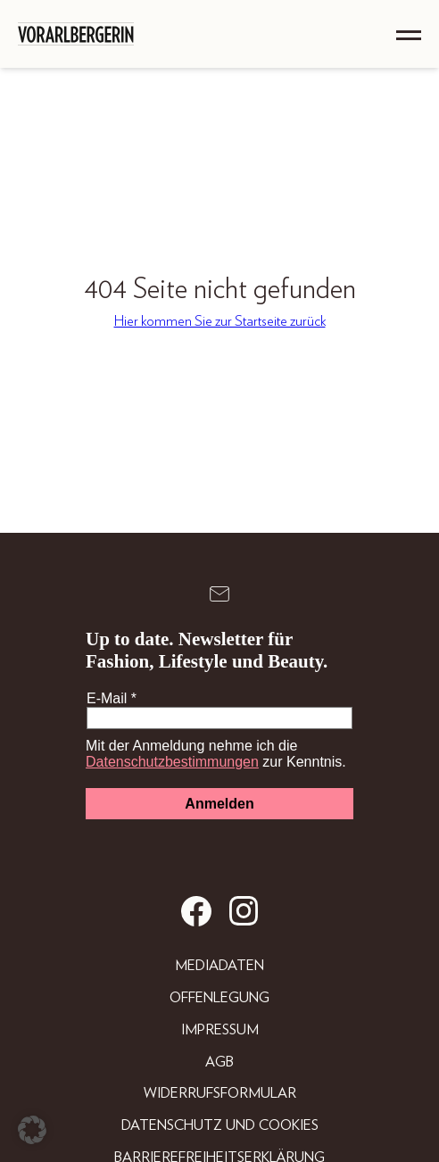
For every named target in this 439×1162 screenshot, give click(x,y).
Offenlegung (219, 998)
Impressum (220, 1030)
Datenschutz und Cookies (220, 1125)
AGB (219, 1062)
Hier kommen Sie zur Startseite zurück (220, 321)
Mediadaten (219, 966)
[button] (32, 1130)
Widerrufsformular (220, 1093)
